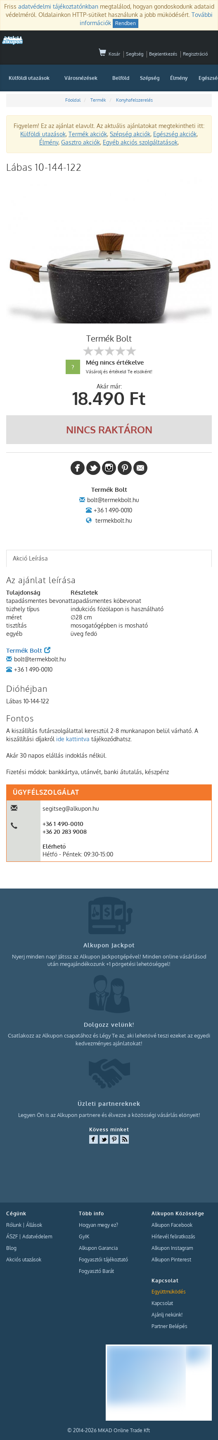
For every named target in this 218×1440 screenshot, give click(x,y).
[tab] (109, 558)
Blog (11, 1248)
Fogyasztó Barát (96, 1271)
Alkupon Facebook (172, 1225)
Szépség (149, 78)
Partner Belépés (169, 1326)
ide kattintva (73, 738)
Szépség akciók (130, 133)
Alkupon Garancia (98, 1248)
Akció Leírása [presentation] (30, 558)
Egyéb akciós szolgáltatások (140, 142)
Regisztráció (195, 54)
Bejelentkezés (163, 54)
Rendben (125, 23)
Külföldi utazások (29, 78)
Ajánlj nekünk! (167, 1315)
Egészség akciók (175, 133)
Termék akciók (88, 133)
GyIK (84, 1236)
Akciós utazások (23, 1259)
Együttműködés (169, 1292)
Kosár (109, 54)
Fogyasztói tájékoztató (103, 1259)
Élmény (179, 78)
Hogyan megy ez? (98, 1225)
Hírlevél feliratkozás (173, 1236)
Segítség (134, 54)
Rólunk (13, 1225)
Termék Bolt (28, 650)
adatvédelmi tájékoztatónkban (58, 6)
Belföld (120, 78)
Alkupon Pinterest (171, 1259)
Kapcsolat (162, 1303)
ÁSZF (12, 1236)
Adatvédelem (37, 1236)
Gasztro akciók (80, 142)
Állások (34, 1225)
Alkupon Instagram (172, 1248)
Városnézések (80, 78)
